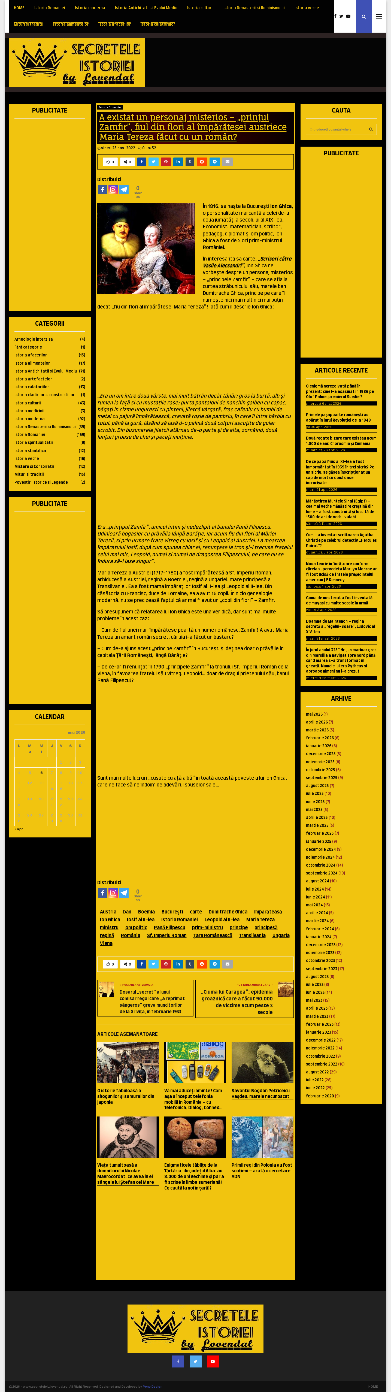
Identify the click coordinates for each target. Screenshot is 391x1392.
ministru (109, 927)
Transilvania (252, 935)
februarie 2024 (320, 929)
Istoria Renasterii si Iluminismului (254, 8)
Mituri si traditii (28, 24)
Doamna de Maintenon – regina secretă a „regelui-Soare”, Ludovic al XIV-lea (340, 627)
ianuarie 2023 (318, 1032)
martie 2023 (317, 1017)
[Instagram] (113, 189)
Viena (106, 943)
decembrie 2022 (321, 1040)
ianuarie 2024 (319, 937)
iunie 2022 (315, 1088)
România (130, 935)
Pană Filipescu (169, 927)
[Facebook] (102, 189)
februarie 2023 (320, 1025)
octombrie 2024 (320, 865)
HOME (19, 8)
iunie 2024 (315, 897)
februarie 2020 (320, 1096)
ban (127, 912)
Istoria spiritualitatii (33, 443)
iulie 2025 (315, 794)
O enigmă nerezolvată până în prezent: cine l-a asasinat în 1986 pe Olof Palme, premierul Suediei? (340, 392)
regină (107, 935)
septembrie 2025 (321, 778)
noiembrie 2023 (320, 953)
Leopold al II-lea (222, 920)
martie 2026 (317, 730)
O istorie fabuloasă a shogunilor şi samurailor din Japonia (125, 1096)
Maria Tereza (260, 920)
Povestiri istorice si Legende (41, 483)
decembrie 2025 (321, 754)
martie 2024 (317, 921)
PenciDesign (152, 1386)
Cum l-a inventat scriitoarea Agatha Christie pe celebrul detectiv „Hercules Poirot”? (341, 540)
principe (239, 927)
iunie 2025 (315, 802)
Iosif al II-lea (140, 920)
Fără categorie (28, 347)
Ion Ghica (110, 920)
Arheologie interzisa (33, 339)
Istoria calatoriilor (158, 24)
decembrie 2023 (320, 945)
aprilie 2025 (317, 818)
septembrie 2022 (321, 1064)
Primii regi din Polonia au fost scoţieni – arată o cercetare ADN (262, 1171)
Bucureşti (172, 912)
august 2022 (317, 1072)
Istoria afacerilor (114, 24)
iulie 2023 (314, 985)
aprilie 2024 (317, 913)
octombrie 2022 (320, 1056)
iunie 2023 (315, 993)
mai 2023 (314, 1001)
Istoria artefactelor (33, 379)
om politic (136, 927)
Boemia (146, 912)
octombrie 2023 (320, 961)
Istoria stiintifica (30, 451)
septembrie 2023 (321, 969)
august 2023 (317, 977)
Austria (108, 912)
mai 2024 (314, 905)
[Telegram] (124, 189)
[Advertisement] (283, 62)
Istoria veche (307, 8)
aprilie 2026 (317, 722)
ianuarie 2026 (318, 746)
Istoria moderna (90, 8)
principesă (266, 927)
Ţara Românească (212, 935)
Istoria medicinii (29, 411)
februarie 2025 (320, 834)
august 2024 (317, 881)
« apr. (19, 829)
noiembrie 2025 (320, 762)
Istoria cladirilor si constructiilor (44, 395)
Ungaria (281, 935)
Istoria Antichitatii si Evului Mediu (146, 8)
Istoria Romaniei (49, 8)
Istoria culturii (200, 8)
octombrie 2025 (320, 770)
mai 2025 (314, 810)
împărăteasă (268, 912)
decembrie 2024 (321, 850)
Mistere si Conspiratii (34, 467)
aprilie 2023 (317, 1008)
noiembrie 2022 (320, 1048)
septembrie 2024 (322, 873)
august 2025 (317, 786)
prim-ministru (207, 927)
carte (196, 912)
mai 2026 (314, 714)
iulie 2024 (315, 889)
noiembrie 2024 (320, 858)
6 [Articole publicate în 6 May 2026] (41, 772)
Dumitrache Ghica (228, 912)
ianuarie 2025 (318, 842)
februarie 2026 (320, 738)
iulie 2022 (315, 1080)
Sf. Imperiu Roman (167, 935)
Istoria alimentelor (71, 24)
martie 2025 (317, 826)
